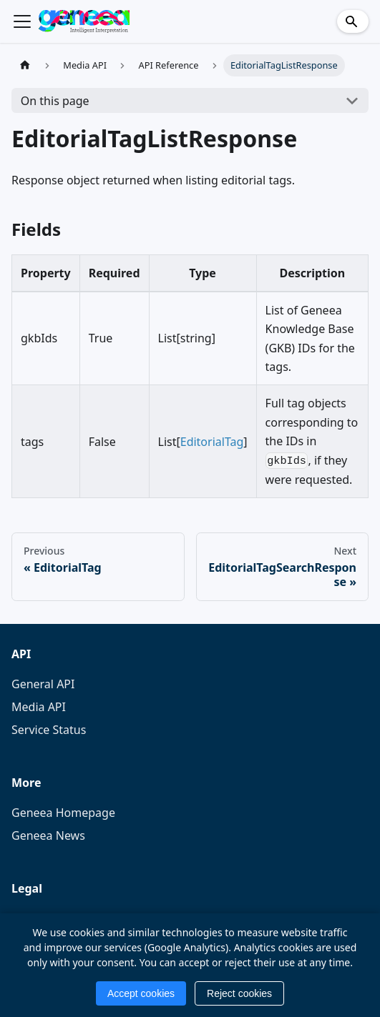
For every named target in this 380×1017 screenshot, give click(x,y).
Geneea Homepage (63, 812)
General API (42, 684)
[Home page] (25, 65)
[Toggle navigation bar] (22, 21)
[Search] (353, 21)
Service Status (48, 730)
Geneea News (48, 835)
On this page (55, 101)
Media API (38, 707)
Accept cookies (141, 993)
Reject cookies (239, 993)
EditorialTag (212, 442)
